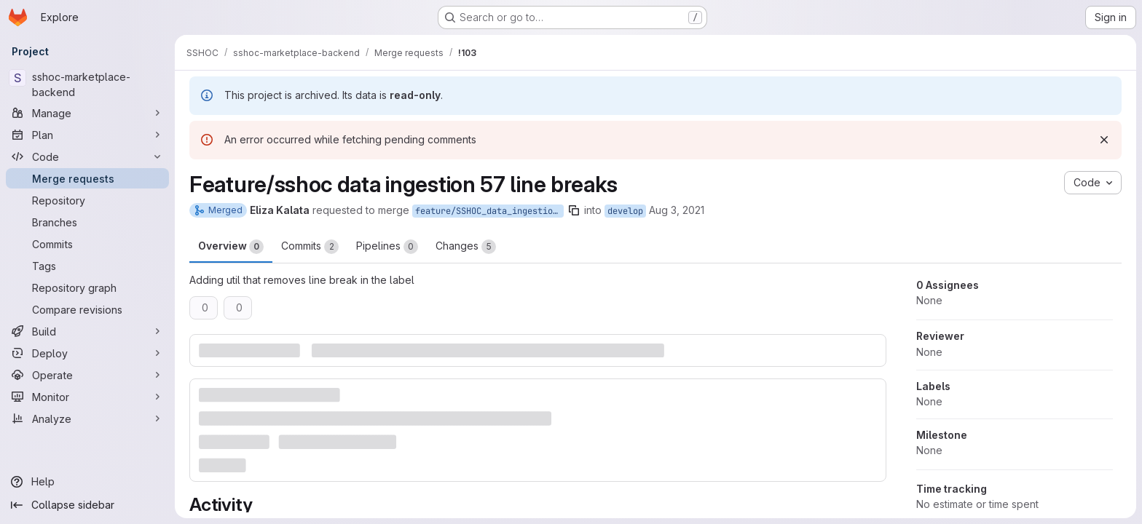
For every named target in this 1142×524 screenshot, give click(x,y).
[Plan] (87, 134)
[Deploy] (87, 353)
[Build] (87, 331)
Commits (310, 246)
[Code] (87, 156)
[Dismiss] (1104, 139)
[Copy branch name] (574, 210)
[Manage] (87, 113)
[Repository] (87, 200)
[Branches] (87, 222)
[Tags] (87, 265)
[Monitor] (87, 396)
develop (625, 211)
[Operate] (87, 375)
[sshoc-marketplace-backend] (87, 84)
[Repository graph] (87, 287)
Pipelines (387, 246)
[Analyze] (87, 418)
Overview (231, 246)
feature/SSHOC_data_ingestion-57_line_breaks (489, 211)
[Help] (87, 482)
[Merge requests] (87, 178)
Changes (466, 246)
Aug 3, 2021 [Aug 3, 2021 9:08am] (676, 210)
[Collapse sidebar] (87, 505)
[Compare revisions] (87, 309)
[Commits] (87, 244)
